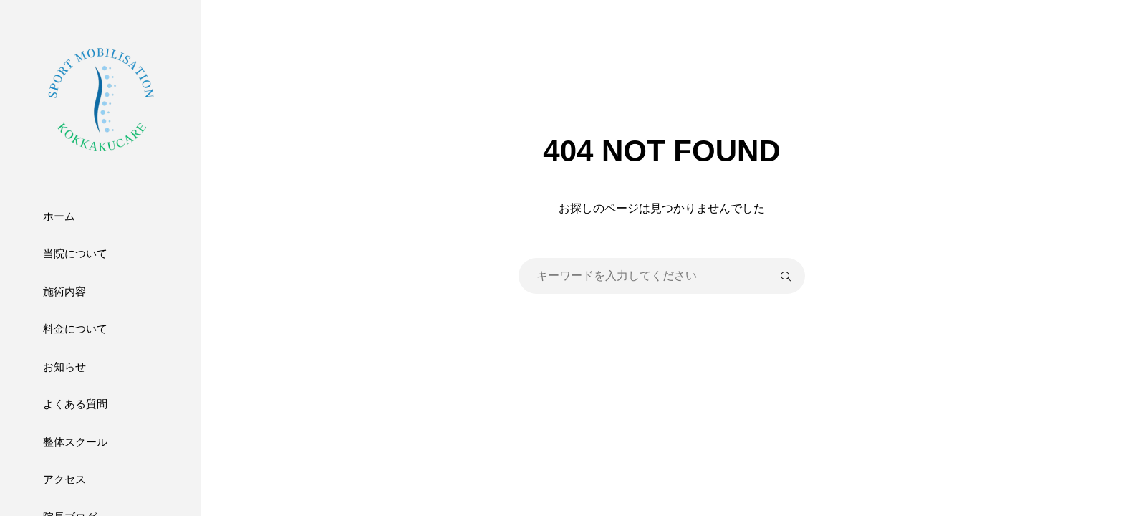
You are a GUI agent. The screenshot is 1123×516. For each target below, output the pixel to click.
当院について (75, 253)
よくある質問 (75, 404)
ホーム (59, 216)
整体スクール (75, 442)
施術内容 (64, 291)
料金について (75, 328)
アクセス (64, 479)
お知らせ (64, 366)
